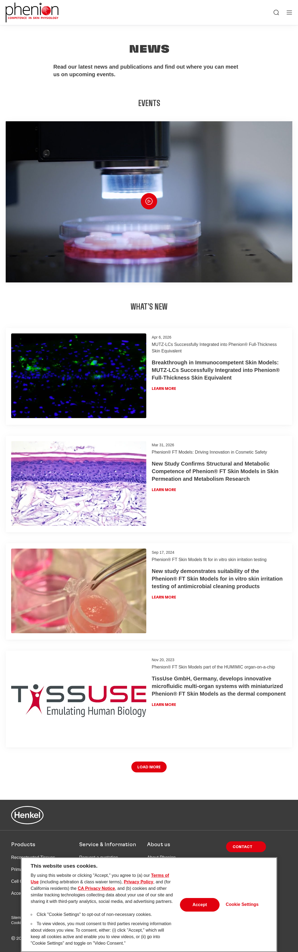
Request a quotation (98, 857)
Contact (242, 847)
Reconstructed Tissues (33, 857)
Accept (199, 907)
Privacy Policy (138, 884)
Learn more (164, 389)
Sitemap (18, 917)
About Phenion (161, 857)
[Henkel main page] (32, 12)
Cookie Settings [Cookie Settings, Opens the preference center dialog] (242, 907)
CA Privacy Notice (96, 891)
